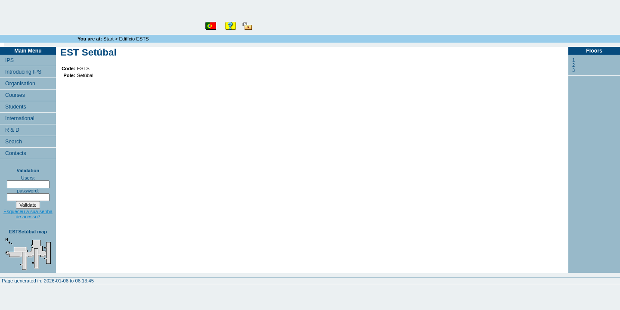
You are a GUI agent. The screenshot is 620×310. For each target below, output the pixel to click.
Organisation (20, 84)
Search (13, 142)
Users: (28, 177)
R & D (12, 130)
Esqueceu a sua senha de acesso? (28, 214)
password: (28, 190)
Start (108, 38)
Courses (15, 95)
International (19, 118)
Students (15, 107)
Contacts (15, 153)
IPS (9, 60)
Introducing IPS (23, 72)
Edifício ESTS (134, 38)
